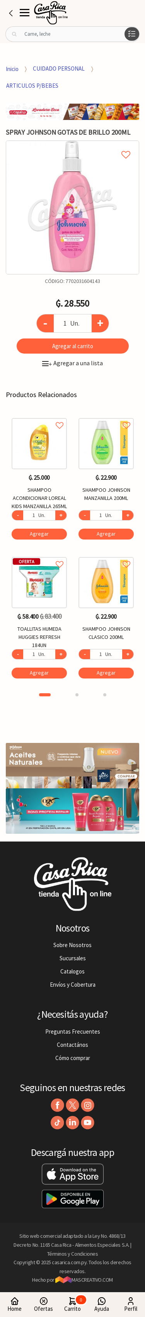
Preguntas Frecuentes (72, 1031)
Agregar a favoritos (39, 416)
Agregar (39, 533)
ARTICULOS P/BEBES (32, 85)
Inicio (12, 68)
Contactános (72, 1044)
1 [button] (44, 694)
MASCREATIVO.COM (84, 1279)
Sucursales (73, 958)
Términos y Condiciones (72, 1253)
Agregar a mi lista (72, 146)
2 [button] (77, 694)
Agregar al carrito (72, 346)
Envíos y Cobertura (73, 984)
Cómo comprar (72, 1058)
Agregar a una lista (72, 363)
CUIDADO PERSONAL (59, 68)
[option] (72, 207)
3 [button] (105, 694)
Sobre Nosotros (72, 945)
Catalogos (72, 971)
